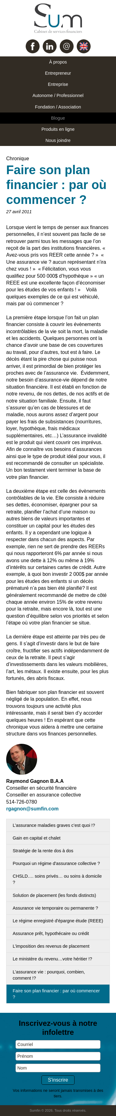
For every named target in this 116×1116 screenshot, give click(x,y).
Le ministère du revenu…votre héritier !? (52, 958)
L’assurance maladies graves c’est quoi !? (54, 825)
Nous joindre (58, 140)
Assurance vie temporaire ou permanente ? (55, 908)
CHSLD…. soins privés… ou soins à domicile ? (57, 879)
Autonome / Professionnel (58, 95)
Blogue (58, 118)
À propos (58, 62)
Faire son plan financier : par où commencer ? (56, 993)
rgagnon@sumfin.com (32, 808)
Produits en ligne (58, 129)
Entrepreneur (58, 73)
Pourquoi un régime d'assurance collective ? (56, 863)
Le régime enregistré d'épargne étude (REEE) (58, 920)
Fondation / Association (58, 106)
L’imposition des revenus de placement (51, 946)
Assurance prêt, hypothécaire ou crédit (51, 933)
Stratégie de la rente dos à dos (43, 850)
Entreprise (58, 84)
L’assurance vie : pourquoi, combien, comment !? (49, 975)
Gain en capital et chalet (36, 838)
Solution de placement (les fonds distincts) (54, 895)
